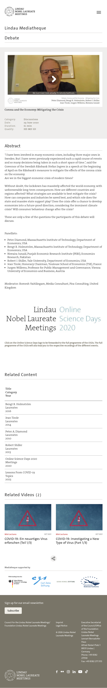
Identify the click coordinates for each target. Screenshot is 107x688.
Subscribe (13, 611)
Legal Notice (61, 625)
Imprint (59, 622)
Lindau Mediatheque (25, 28)
